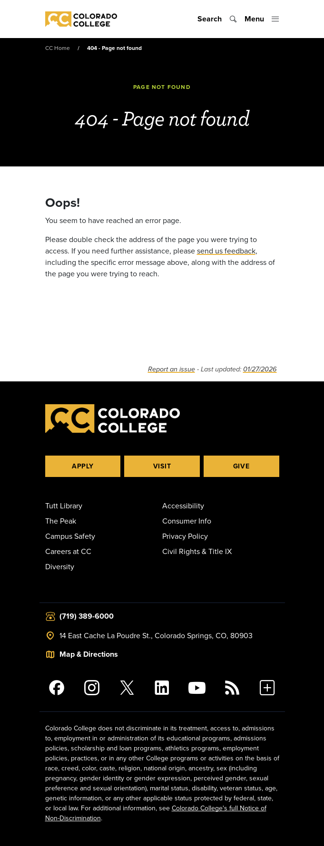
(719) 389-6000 (86, 616)
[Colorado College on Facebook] (57, 687)
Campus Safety (70, 536)
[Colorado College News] (232, 687)
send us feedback (226, 250)
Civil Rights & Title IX (197, 551)
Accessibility (183, 505)
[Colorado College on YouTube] (197, 687)
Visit (162, 466)
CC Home (57, 48)
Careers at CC (68, 551)
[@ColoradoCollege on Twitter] (127, 687)
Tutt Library (63, 505)
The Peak (60, 520)
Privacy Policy (185, 536)
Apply (83, 466)
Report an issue (171, 369)
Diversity (59, 566)
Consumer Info (186, 520)
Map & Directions (88, 654)
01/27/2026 (260, 369)
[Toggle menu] (262, 19)
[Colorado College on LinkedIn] (162, 687)
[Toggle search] (217, 19)
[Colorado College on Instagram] (91, 687)
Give (241, 466)
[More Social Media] (267, 687)
